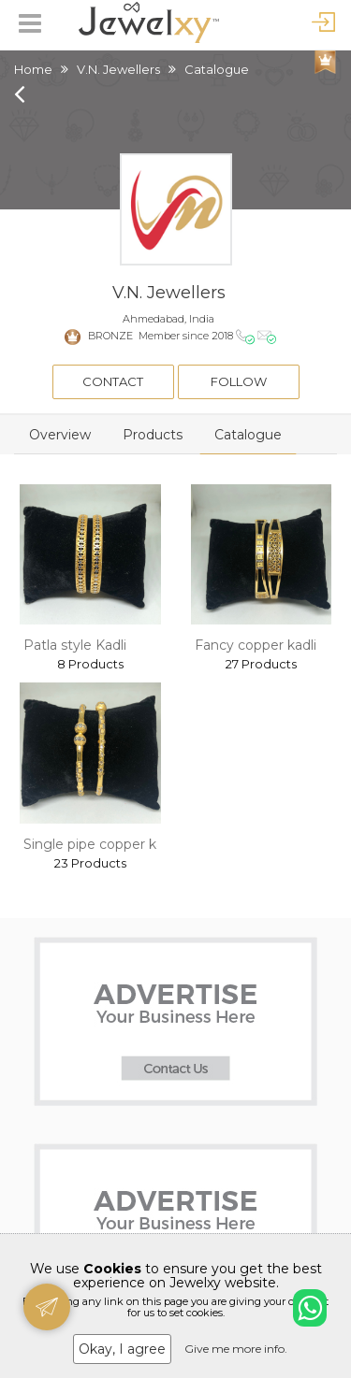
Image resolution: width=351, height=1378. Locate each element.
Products (153, 434)
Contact (112, 381)
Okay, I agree (122, 1349)
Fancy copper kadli (255, 645)
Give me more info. (235, 1349)
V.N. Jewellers (118, 69)
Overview (60, 434)
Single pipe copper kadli (100, 844)
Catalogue (248, 434)
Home (33, 69)
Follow (239, 381)
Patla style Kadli (74, 645)
